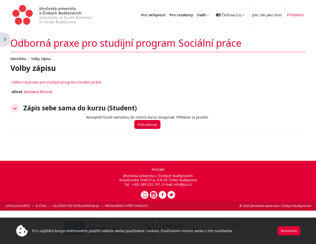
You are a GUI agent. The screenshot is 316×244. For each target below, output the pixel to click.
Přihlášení (291, 14)
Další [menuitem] (196, 14)
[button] (225, 15)
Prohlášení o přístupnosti (137, 206)
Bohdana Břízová (50, 91)
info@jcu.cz (183, 184)
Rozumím (289, 230)
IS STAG (52, 206)
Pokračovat (156, 124)
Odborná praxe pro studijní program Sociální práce (68, 81)
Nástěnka (29, 58)
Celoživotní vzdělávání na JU (86, 206)
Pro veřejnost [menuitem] (176, 14)
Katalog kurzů (29, 206)
